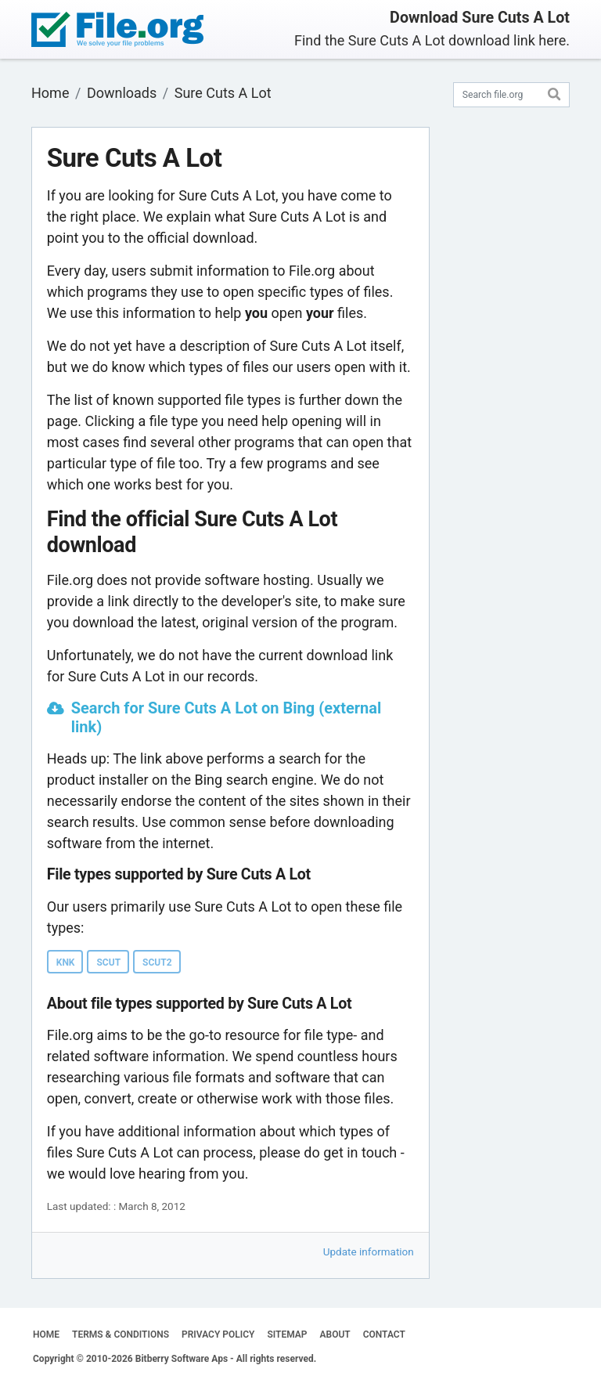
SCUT (108, 962)
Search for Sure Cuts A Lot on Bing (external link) (226, 717)
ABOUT (335, 1334)
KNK (65, 962)
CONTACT (384, 1334)
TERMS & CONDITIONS (120, 1334)
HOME (46, 1334)
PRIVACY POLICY (218, 1334)
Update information (368, 1251)
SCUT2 (156, 962)
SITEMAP (287, 1334)
